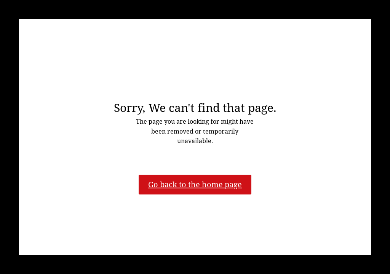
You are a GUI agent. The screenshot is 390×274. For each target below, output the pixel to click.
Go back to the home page (195, 184)
